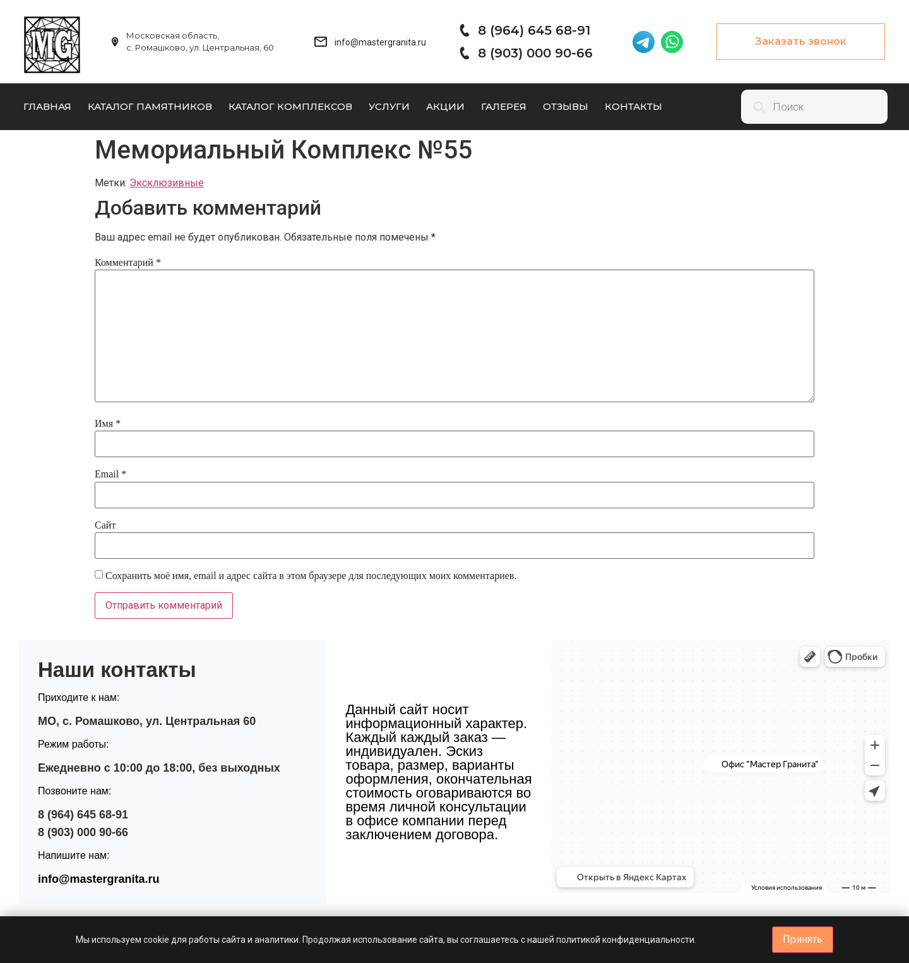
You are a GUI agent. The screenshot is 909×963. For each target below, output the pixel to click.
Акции (445, 106)
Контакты (633, 106)
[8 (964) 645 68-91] (464, 30)
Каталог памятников (150, 106)
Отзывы (565, 106)
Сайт (105, 525)
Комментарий (128, 262)
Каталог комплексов (290, 106)
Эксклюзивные (166, 183)
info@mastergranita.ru (99, 879)
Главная (47, 106)
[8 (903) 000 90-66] (464, 53)
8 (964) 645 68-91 (534, 30)
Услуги (389, 106)
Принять (803, 939)
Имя (108, 423)
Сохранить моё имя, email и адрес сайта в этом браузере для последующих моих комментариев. (310, 575)
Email (110, 474)
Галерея (503, 106)
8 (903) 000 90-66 (535, 53)
